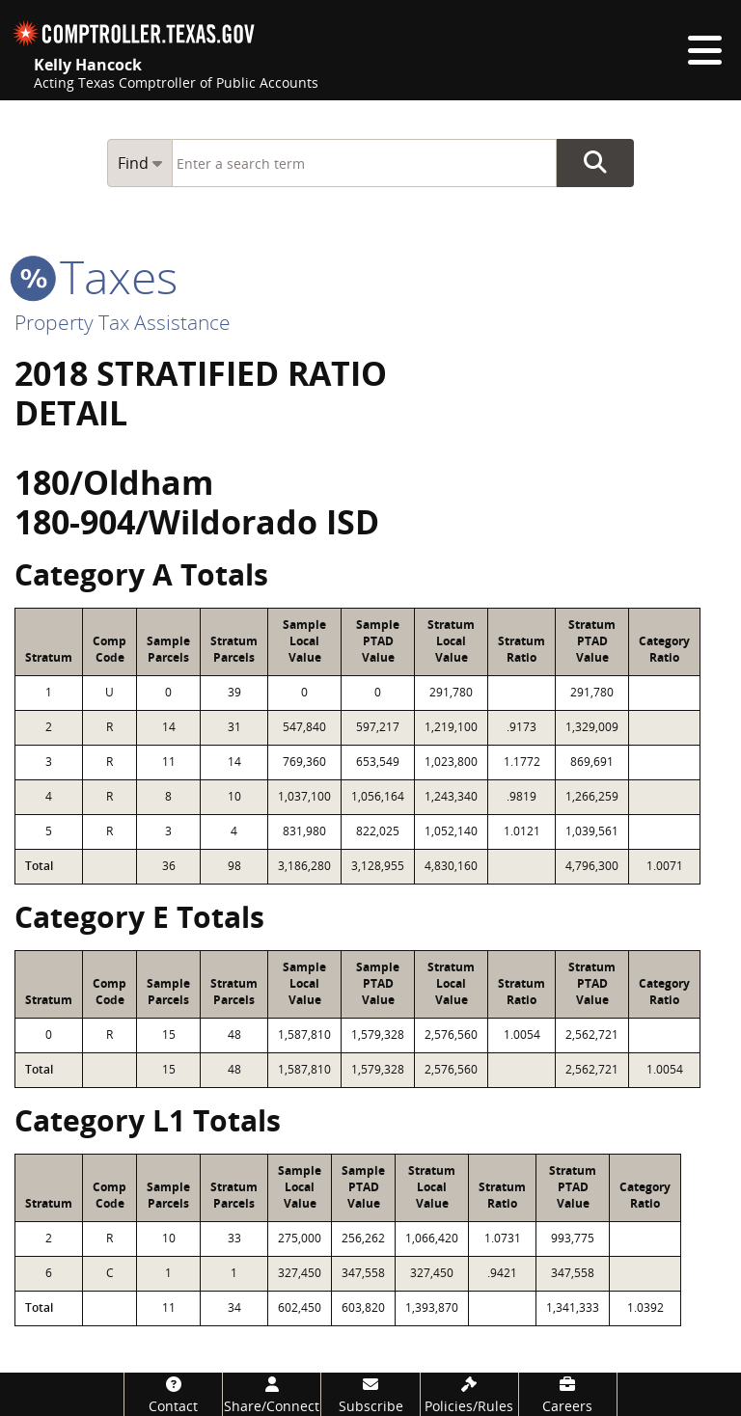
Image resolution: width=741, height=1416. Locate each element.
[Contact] (173, 1394)
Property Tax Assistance (122, 322)
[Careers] (568, 1394)
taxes (96, 276)
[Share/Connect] (271, 1394)
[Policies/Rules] (469, 1394)
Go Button (595, 163)
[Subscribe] (370, 1394)
